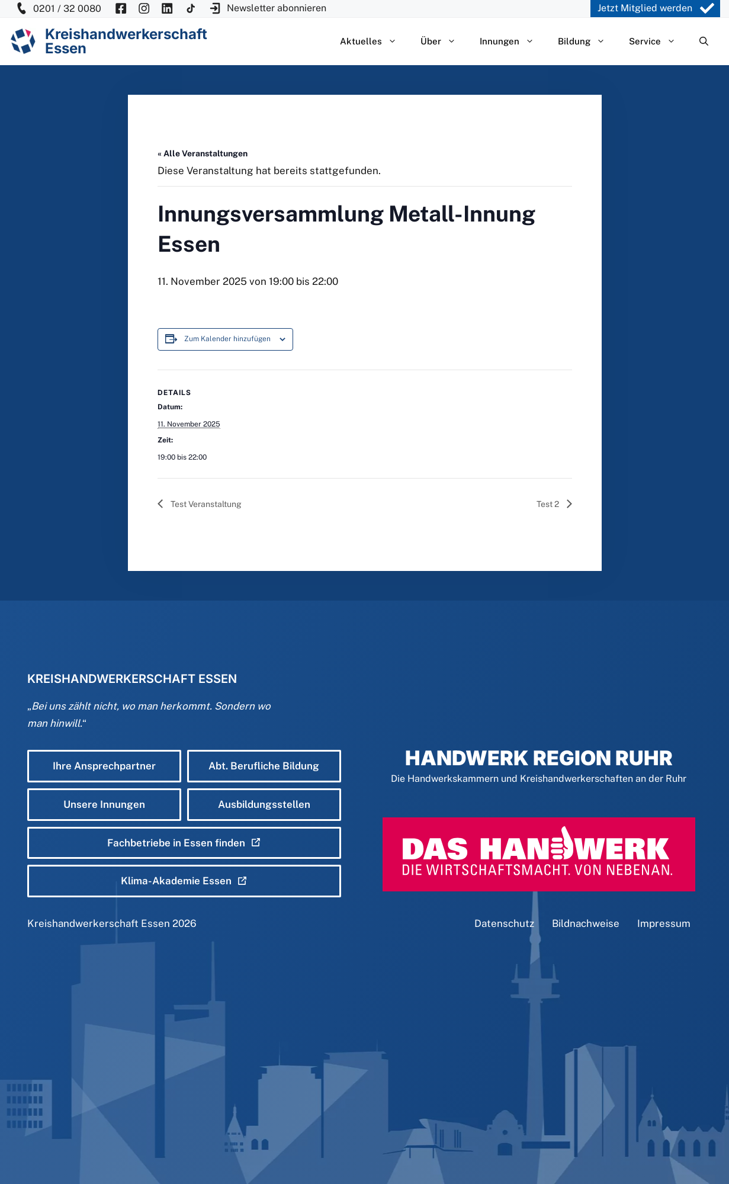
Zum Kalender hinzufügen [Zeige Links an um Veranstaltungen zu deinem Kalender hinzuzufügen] (227, 339)
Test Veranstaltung (205, 504)
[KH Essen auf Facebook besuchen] (120, 8)
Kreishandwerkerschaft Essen (98, 923)
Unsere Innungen (104, 804)
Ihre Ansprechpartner (104, 766)
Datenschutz (504, 923)
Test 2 (549, 504)
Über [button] (444, 41)
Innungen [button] (513, 41)
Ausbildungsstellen (264, 804)
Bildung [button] (587, 41)
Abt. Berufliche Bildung (263, 766)
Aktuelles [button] (374, 41)
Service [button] (658, 41)
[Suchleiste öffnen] (704, 41)
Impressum (664, 923)
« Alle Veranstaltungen (203, 153)
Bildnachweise (585, 923)
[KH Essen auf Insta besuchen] (144, 8)
